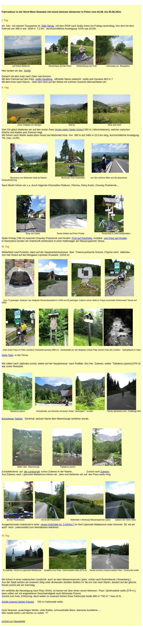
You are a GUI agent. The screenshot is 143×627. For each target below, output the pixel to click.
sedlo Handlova (44, 79)
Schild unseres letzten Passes (18, 601)
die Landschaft (32, 471)
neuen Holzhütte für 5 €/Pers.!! (57, 524)
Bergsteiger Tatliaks (12, 418)
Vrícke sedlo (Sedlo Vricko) (69, 129)
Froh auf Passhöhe (82, 238)
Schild (27, 70)
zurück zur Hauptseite (13, 621)
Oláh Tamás (47, 25)
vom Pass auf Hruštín (115, 238)
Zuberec (104, 471)
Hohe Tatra (7, 355)
